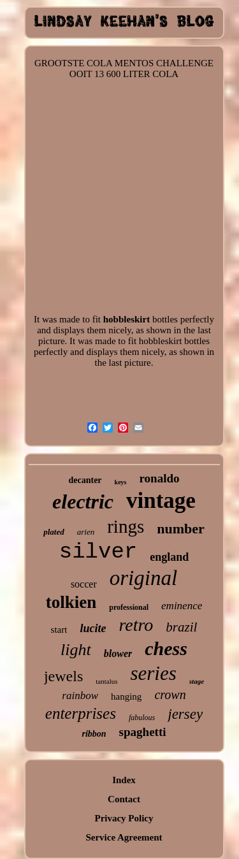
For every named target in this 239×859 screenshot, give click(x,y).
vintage (161, 500)
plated (53, 532)
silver (98, 552)
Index (124, 780)
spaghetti (142, 732)
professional (128, 607)
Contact (124, 799)
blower (118, 653)
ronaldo (159, 478)
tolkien (71, 602)
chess (166, 648)
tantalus (106, 681)
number (181, 529)
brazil (181, 627)
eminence (181, 606)
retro (136, 625)
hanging (126, 696)
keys (121, 482)
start (59, 629)
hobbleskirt (126, 319)
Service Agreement (123, 837)
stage (196, 681)
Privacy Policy (123, 818)
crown (169, 695)
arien (85, 532)
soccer (84, 584)
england (169, 557)
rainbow (80, 695)
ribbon (94, 734)
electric (82, 501)
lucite (93, 628)
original (143, 578)
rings (125, 526)
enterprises (80, 713)
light (76, 649)
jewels (63, 676)
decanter (84, 480)
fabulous (142, 717)
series (153, 673)
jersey (185, 714)
